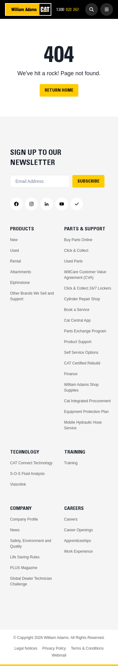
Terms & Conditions (87, 648)
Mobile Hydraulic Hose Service (83, 425)
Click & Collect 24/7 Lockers (87, 288)
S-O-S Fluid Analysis (27, 473)
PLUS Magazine (23, 568)
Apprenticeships (77, 541)
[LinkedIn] (46, 204)
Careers (71, 519)
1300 (69, 9)
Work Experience (78, 551)
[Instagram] (31, 204)
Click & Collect (76, 250)
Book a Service (77, 310)
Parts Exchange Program (85, 331)
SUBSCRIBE (88, 181)
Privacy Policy (54, 648)
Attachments (20, 272)
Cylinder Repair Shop (82, 299)
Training (71, 463)
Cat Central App (77, 320)
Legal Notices (25, 648)
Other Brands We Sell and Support (32, 296)
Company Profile (24, 519)
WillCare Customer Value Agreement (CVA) (85, 275)
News (15, 530)
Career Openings (78, 530)
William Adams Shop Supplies (81, 387)
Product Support (78, 342)
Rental (15, 261)
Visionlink (18, 484)
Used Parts (73, 261)
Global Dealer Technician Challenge (31, 581)
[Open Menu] (106, 9)
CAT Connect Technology (31, 463)
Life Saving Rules (24, 557)
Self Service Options (81, 352)
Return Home (59, 90)
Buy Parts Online (78, 240)
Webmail (59, 655)
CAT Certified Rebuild (82, 363)
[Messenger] (76, 204)
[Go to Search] (91, 9)
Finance (71, 374)
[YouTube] (61, 204)
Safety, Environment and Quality (30, 544)
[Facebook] (16, 204)
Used (14, 250)
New (14, 240)
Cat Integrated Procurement (87, 401)
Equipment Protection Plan (86, 411)
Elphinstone (20, 282)
